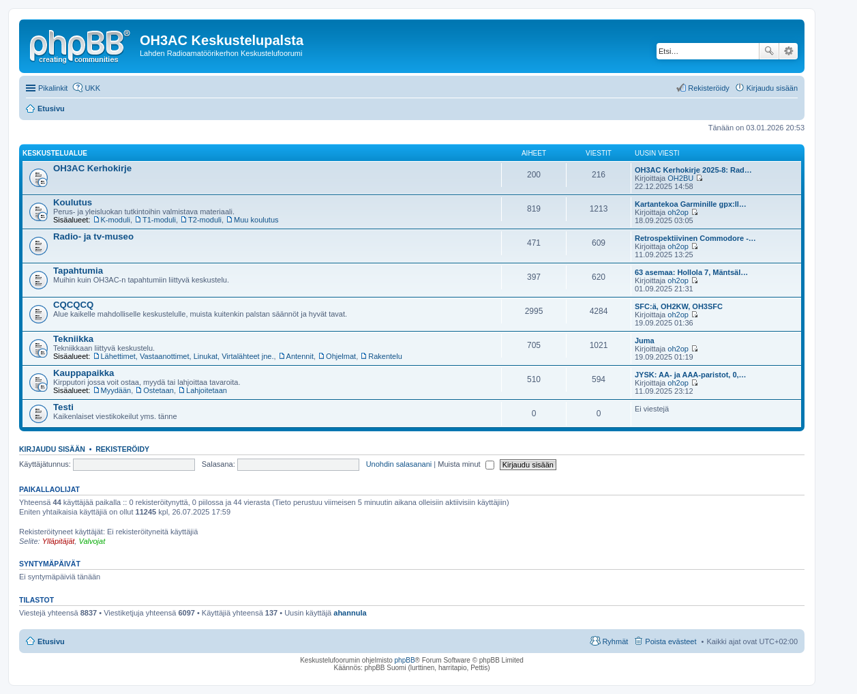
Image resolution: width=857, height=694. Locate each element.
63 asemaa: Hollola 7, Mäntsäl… (691, 272)
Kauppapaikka (83, 373)
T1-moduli (159, 220)
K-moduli (115, 220)
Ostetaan (158, 390)
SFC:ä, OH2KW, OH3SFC (679, 306)
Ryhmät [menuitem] (615, 641)
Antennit (300, 356)
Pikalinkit (52, 88)
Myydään (116, 390)
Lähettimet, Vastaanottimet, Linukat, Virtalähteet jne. (187, 356)
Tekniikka (73, 339)
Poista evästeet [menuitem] (670, 641)
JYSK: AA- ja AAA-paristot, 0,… (691, 375)
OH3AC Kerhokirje (92, 168)
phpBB (405, 660)
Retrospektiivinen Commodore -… (695, 238)
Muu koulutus (256, 220)
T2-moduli (205, 220)
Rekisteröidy (122, 449)
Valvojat (91, 541)
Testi (63, 407)
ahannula (349, 613)
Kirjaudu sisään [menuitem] (772, 88)
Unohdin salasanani (399, 464)
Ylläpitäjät (58, 541)
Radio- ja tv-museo (93, 236)
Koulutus (72, 202)
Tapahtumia (78, 270)
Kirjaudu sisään (52, 449)
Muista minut (466, 464)
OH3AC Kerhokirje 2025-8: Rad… (693, 170)
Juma (645, 340)
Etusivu (51, 641)
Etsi (769, 51)
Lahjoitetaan (206, 390)
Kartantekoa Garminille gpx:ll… (691, 204)
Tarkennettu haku (788, 51)
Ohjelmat (341, 356)
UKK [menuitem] (92, 88)
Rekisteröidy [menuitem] (709, 88)
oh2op (678, 212)
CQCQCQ (73, 305)
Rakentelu (385, 356)
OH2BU (680, 178)
